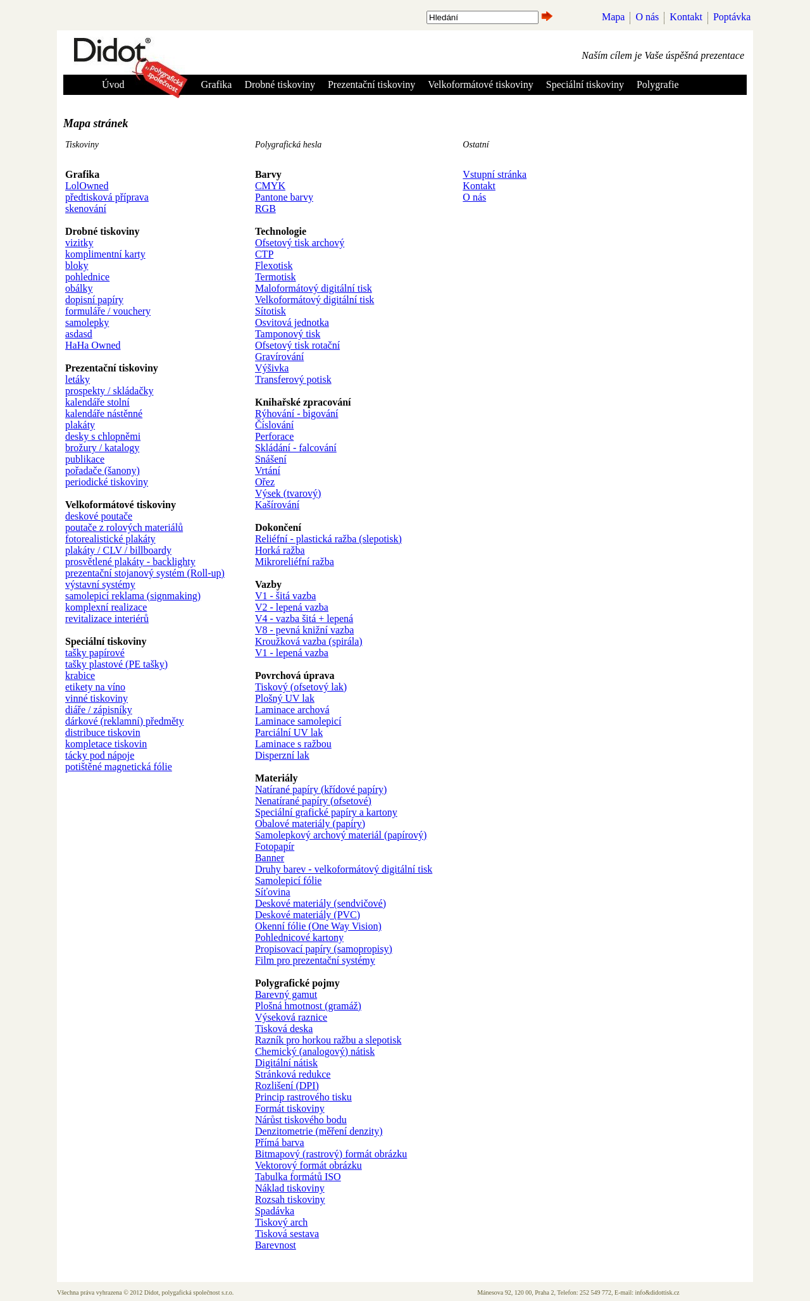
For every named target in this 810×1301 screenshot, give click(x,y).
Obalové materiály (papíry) (310, 823)
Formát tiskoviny (290, 1108)
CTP (264, 254)
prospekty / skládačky (109, 390)
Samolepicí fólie (288, 880)
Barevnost (275, 1245)
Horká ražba (280, 550)
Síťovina (272, 892)
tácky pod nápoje (99, 755)
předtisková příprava (107, 197)
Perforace (274, 436)
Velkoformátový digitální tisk (314, 299)
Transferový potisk (293, 379)
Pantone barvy (284, 197)
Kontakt (686, 16)
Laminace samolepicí (298, 721)
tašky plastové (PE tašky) (116, 664)
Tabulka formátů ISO (298, 1176)
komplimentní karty (105, 254)
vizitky (79, 242)
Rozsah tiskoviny (290, 1199)
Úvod (113, 84)
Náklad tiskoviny (290, 1188)
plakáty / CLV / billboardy (118, 550)
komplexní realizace (106, 607)
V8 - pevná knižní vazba (304, 630)
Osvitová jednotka (292, 322)
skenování (85, 208)
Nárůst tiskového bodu (301, 1119)
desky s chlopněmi (102, 436)
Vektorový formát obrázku (308, 1165)
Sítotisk (270, 311)
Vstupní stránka (494, 174)
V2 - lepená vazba (291, 607)
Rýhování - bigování (297, 413)
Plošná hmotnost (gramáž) (308, 1005)
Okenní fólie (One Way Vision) (318, 926)
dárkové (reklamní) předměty (124, 721)
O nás (647, 16)
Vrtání (267, 470)
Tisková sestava (287, 1233)
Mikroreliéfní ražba (294, 561)
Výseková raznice (291, 1017)
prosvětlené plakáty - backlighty (130, 561)
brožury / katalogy (102, 447)
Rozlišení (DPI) (287, 1085)
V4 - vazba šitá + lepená (304, 618)
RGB (265, 208)
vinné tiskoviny (96, 698)
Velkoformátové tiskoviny (480, 84)
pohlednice (87, 276)
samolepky (87, 322)
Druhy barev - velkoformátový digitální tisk (343, 869)
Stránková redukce (293, 1074)
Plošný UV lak (285, 698)
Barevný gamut (286, 994)
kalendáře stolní (97, 402)
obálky (79, 288)
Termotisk (275, 276)
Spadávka (274, 1210)
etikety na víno (95, 687)
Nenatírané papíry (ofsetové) (313, 800)
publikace (84, 459)
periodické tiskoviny (106, 481)
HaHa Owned (93, 345)
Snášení (271, 459)
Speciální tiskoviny (585, 84)
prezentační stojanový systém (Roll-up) (145, 573)
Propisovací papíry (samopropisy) (323, 948)
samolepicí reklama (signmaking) (133, 595)
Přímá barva (279, 1142)
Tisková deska (284, 1028)
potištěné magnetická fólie (118, 766)
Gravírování (279, 356)
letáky (77, 379)
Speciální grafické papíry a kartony (326, 812)
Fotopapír (274, 846)
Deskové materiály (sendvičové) (320, 903)
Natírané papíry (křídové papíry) (321, 789)
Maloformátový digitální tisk (313, 288)
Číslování (274, 425)
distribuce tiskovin (102, 732)
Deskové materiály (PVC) (307, 914)
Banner (269, 857)
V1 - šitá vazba (285, 595)
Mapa (613, 16)
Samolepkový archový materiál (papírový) (341, 835)
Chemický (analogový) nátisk (315, 1051)
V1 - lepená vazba (291, 652)
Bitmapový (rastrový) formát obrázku (331, 1153)
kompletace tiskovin (106, 743)
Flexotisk (274, 265)
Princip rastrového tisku (303, 1097)
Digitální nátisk (286, 1062)
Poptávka (732, 16)
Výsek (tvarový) (288, 493)
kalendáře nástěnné (103, 413)
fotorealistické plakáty (110, 538)
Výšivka (272, 368)
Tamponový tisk (287, 333)
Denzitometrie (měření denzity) (319, 1131)
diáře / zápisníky (98, 709)
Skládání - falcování (296, 447)
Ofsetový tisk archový (299, 242)
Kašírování (277, 504)
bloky (76, 265)
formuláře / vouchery (108, 311)
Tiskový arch (281, 1222)
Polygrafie (658, 84)
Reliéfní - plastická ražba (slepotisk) (328, 538)
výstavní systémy (100, 584)
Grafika (216, 84)
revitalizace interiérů (107, 618)
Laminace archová (292, 709)
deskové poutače (98, 516)
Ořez (265, 481)
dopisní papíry (94, 299)
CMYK (270, 185)
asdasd (78, 333)
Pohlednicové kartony (299, 937)
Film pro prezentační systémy (315, 960)
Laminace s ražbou (293, 743)
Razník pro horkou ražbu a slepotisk (328, 1040)
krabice (80, 675)
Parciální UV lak (289, 732)
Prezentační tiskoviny (371, 84)
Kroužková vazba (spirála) (309, 641)
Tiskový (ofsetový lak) (301, 687)
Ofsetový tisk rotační (297, 345)
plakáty (80, 425)
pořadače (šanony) (102, 470)
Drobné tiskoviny (279, 84)
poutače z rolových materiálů (124, 527)
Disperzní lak (282, 755)
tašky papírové (95, 652)
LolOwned (86, 185)
